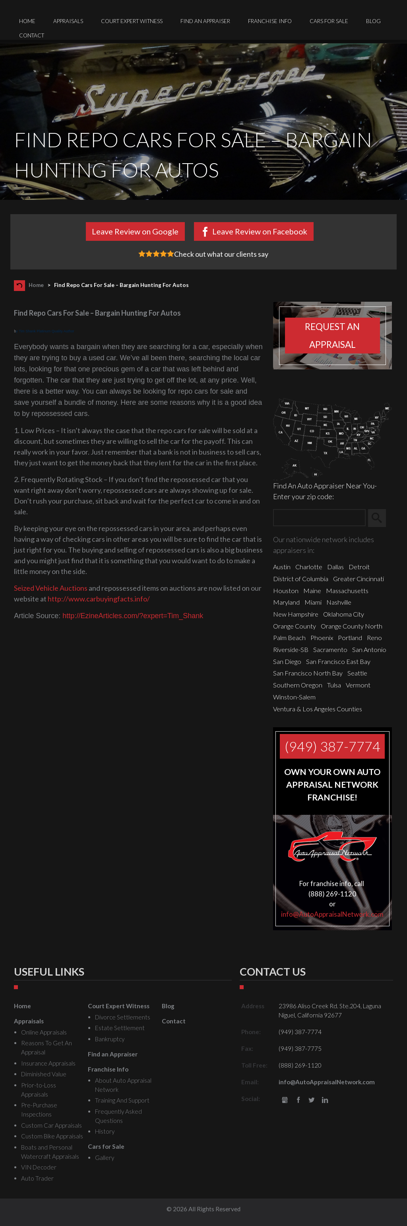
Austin (282, 566)
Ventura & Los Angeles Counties (317, 709)
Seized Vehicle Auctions (50, 588)
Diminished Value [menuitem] (43, 1074)
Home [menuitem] (27, 21)
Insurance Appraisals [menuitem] (48, 1063)
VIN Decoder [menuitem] (38, 1167)
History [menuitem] (104, 1131)
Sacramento (330, 649)
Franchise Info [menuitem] (270, 21)
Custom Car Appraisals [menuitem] (51, 1125)
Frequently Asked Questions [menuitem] (118, 1116)
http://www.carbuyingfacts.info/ (99, 598)
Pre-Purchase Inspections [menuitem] (39, 1109)
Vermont (358, 685)
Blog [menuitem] (373, 21)
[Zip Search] (319, 518)
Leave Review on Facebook (259, 231)
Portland (350, 637)
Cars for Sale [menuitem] (329, 21)
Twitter (311, 1100)
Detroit (359, 566)
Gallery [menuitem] (104, 1157)
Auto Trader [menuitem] (37, 1178)
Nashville (338, 602)
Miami (313, 602)
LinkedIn (325, 1100)
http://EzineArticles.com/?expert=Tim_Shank (132, 616)
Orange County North (351, 626)
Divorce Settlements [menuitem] (122, 1017)
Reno (374, 637)
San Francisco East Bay (338, 661)
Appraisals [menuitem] (68, 21)
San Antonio (369, 649)
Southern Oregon (297, 685)
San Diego (287, 661)
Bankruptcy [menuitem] (109, 1038)
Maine (312, 590)
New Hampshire (295, 614)
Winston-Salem (294, 697)
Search (380, 517)
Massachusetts (347, 590)
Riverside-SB (290, 649)
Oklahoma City (343, 614)
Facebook (298, 1100)
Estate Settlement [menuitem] (120, 1027)
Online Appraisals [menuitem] (44, 1032)
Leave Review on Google (135, 231)
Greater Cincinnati (358, 578)
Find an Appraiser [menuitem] (205, 21)
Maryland (286, 602)
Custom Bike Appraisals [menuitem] (52, 1136)
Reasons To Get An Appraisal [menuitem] (46, 1047)
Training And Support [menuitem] (122, 1100)
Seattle (357, 673)
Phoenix (321, 637)
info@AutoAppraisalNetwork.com (332, 914)
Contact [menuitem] (31, 35)
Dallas (335, 566)
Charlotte (308, 566)
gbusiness (285, 1100)
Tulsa (334, 685)
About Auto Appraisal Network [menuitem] (123, 1085)
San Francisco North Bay (308, 673)
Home (36, 285)
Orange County (294, 626)
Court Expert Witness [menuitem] (132, 21)
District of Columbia (300, 578)
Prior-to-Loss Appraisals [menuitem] (38, 1090)
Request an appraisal (332, 335)
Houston (285, 590)
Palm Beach (289, 637)
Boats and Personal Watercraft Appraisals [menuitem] (50, 1152)
